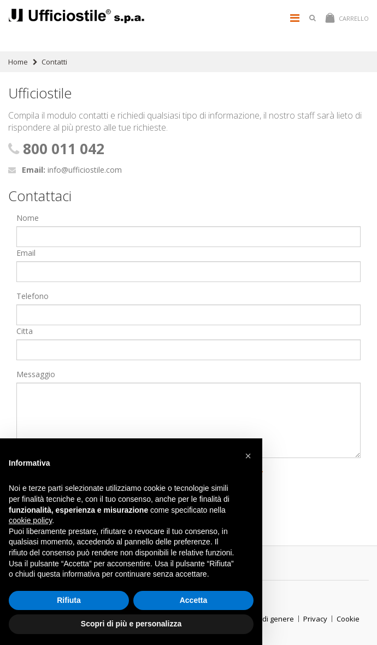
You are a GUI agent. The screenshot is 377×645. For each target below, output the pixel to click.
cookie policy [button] (30, 520)
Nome (27, 218)
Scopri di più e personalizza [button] (131, 623)
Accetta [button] (194, 600)
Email (26, 253)
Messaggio (35, 374)
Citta (24, 331)
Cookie (348, 619)
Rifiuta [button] (69, 600)
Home (18, 62)
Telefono (32, 296)
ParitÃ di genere (266, 619)
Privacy (315, 619)
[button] (248, 456)
